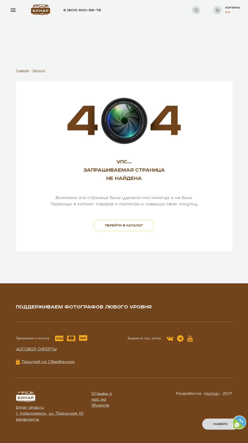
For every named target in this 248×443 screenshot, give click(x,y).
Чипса (211, 393)
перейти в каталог (124, 225)
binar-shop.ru (30, 407)
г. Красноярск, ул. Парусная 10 (50, 413)
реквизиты (27, 419)
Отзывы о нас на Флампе (101, 399)
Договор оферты (36, 349)
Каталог (39, 71)
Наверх (220, 424)
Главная (22, 71)
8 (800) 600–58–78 (82, 10)
